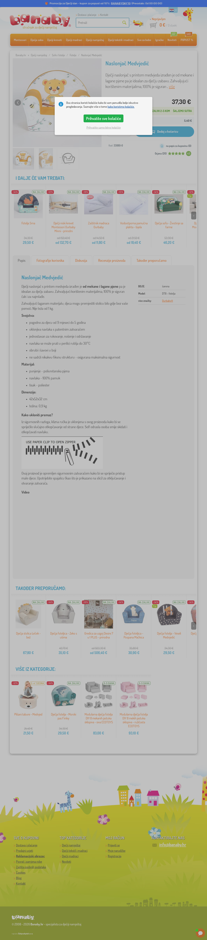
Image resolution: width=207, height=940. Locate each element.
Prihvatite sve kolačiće (103, 118)
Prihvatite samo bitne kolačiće (104, 127)
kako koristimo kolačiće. (121, 106)
